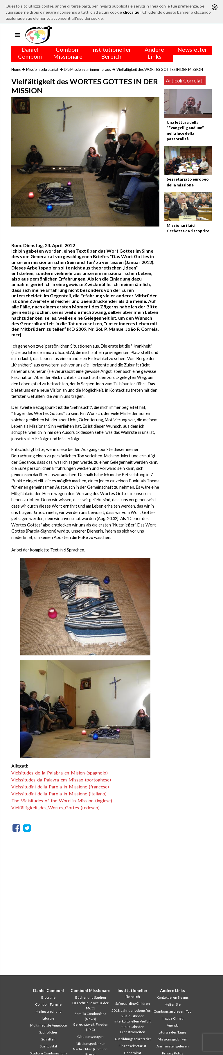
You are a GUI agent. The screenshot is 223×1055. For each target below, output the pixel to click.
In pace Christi (173, 1018)
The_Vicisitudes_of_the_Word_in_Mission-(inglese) (61, 800)
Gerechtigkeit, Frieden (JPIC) (90, 1027)
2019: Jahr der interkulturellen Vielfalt (132, 1018)
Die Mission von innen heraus (87, 69)
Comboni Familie (48, 1004)
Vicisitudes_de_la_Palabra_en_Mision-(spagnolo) (59, 772)
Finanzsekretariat (132, 1046)
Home (16, 69)
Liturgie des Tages (172, 1032)
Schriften (48, 1039)
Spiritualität (48, 1046)
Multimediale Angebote (48, 1025)
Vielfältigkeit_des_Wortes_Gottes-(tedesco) (55, 807)
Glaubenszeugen (90, 1036)
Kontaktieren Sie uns (173, 997)
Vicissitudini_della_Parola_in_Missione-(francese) (60, 786)
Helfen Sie (173, 1004)
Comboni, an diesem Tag (172, 1011)
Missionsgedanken (90, 1043)
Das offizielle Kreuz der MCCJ (90, 1005)
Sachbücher (48, 1032)
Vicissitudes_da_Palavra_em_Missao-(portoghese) (61, 779)
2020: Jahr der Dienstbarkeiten (132, 1029)
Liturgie (48, 1018)
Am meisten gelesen (173, 1046)
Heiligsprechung (48, 1011)
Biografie (48, 997)
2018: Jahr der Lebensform (133, 1010)
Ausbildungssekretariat (132, 1039)
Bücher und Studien (90, 997)
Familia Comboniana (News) (90, 1016)
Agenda (173, 1025)
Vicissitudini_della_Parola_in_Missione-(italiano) (59, 793)
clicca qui (132, 12)
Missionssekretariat (42, 69)
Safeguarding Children (132, 1003)
